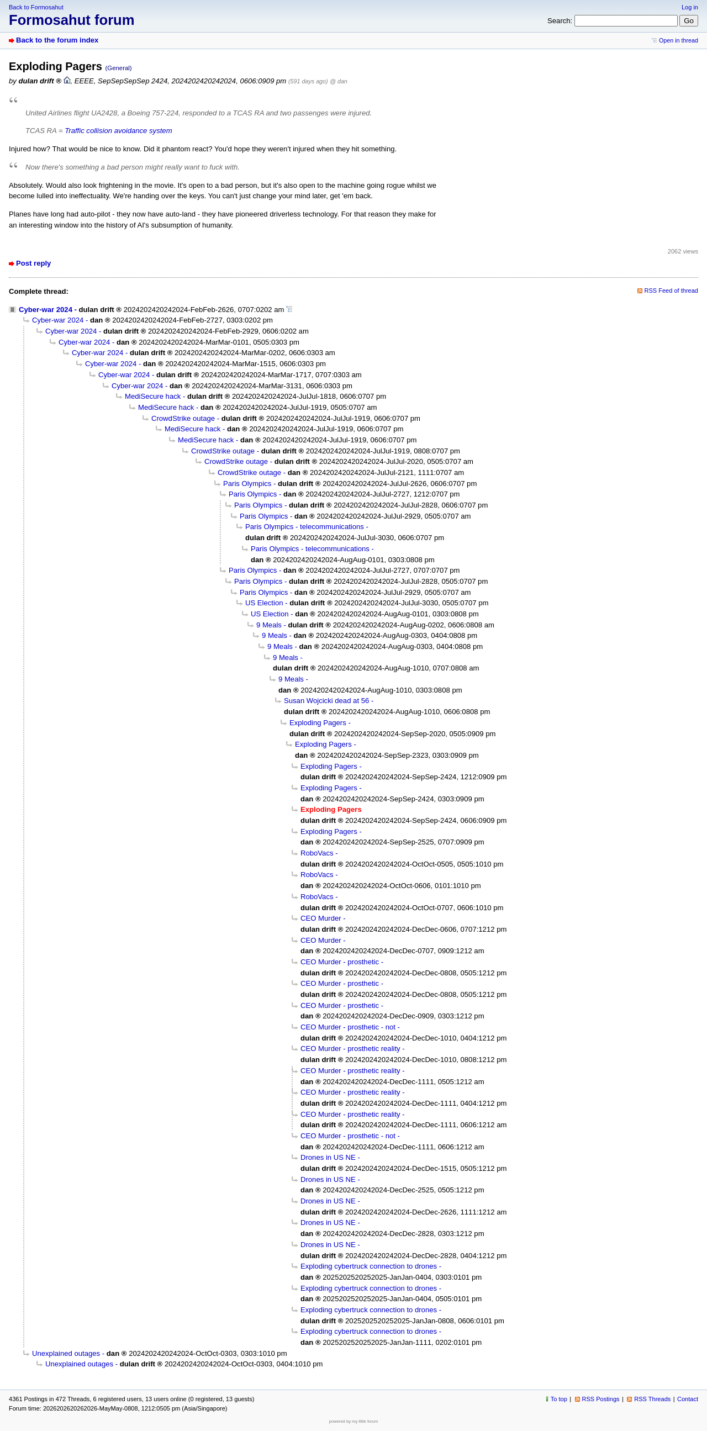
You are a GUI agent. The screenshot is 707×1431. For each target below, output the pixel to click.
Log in (690, 7)
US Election (264, 603)
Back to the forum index (57, 40)
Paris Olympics (247, 483)
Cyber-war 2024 (45, 309)
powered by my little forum (353, 1421)
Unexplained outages (66, 1353)
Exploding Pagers (317, 723)
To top (559, 1399)
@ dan (338, 81)
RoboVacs (317, 853)
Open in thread (678, 40)
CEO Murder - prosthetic (339, 962)
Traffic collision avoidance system (118, 130)
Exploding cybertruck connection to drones (368, 1266)
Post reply (33, 263)
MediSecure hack (153, 396)
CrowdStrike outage (183, 418)
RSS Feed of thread (672, 290)
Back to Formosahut (36, 7)
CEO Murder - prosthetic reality (350, 1048)
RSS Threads (652, 1399)
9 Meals (269, 625)
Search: (559, 21)
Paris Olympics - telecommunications (304, 526)
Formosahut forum (72, 20)
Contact (687, 1399)
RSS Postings (601, 1399)
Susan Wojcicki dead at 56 (326, 700)
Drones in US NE (328, 1157)
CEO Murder (320, 918)
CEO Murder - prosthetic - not (347, 1027)
